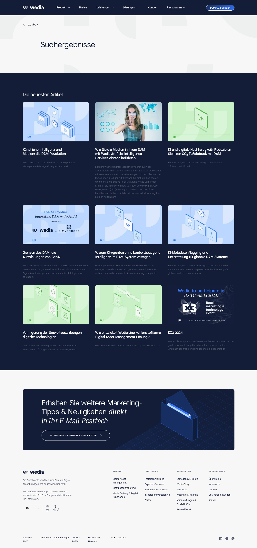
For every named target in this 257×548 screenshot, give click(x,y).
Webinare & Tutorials (187, 494)
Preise (83, 7)
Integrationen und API (156, 489)
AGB (113, 537)
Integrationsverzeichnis (157, 494)
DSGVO (121, 537)
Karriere (213, 489)
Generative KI (184, 509)
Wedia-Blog (183, 484)
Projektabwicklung (154, 479)
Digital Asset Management (120, 480)
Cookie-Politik (76, 539)
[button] (63, 8)
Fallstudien (182, 489)
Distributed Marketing (124, 488)
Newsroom (214, 484)
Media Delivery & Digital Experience (125, 495)
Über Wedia (215, 479)
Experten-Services (154, 484)
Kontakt (212, 500)
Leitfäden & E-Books (187, 479)
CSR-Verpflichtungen (220, 494)
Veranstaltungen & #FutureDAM (186, 502)
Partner (148, 500)
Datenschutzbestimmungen (55, 537)
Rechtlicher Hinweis (94, 539)
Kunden (152, 7)
